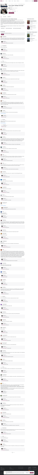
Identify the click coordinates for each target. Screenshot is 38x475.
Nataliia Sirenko (4, 53)
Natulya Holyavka (4, 319)
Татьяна (3, 154)
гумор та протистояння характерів (17, 28)
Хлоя (2, 100)
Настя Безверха (4, 279)
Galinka (3, 436)
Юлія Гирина (3, 119)
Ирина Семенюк (4, 350)
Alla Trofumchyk (4, 171)
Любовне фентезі (11, 6)
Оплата (10, 467)
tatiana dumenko (4, 179)
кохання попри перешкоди (9, 28)
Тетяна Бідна (3, 110)
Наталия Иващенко (4, 45)
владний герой (2, 28)
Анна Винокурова (4, 412)
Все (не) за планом (32, 38)
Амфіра (3, 249)
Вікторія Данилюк (4, 36)
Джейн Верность (4, 327)
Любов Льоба (3, 77)
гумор (32, 23)
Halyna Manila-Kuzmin (4, 202)
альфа (32, 35)
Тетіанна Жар (31, 34)
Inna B (3, 211)
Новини (1, 467)
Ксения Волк (3, 296)
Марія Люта (4, 41)
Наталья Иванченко (4, 374)
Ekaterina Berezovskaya (4, 395)
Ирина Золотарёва (4, 233)
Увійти (2, 34)
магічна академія (33, 27)
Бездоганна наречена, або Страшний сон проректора (33, 21)
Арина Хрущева (4, 271)
